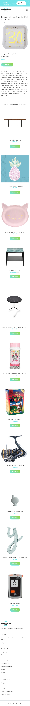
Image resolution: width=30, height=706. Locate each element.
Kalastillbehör (5, 663)
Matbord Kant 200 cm (15, 140)
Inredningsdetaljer (6, 661)
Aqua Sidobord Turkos (15, 270)
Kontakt (3, 686)
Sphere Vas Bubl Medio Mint (15, 511)
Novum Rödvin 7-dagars (15, 419)
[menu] (27, 10)
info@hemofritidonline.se (8, 643)
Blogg (3, 683)
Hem (2, 22)
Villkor (3, 688)
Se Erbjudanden (21, 3)
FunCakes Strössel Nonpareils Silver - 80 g (15, 373)
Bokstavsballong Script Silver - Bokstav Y (15, 557)
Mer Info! (7, 64)
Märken (3, 669)
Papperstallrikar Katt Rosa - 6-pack (15, 232)
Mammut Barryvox (15, 603)
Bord (14, 54)
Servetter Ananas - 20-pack (15, 186)
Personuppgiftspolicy (7, 691)
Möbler (10, 54)
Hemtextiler (4, 658)
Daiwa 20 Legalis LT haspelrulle (15, 465)
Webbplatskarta (5, 694)
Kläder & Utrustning (6, 666)
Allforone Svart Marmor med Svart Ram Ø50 (15, 327)
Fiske (2, 655)
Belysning (4, 652)
